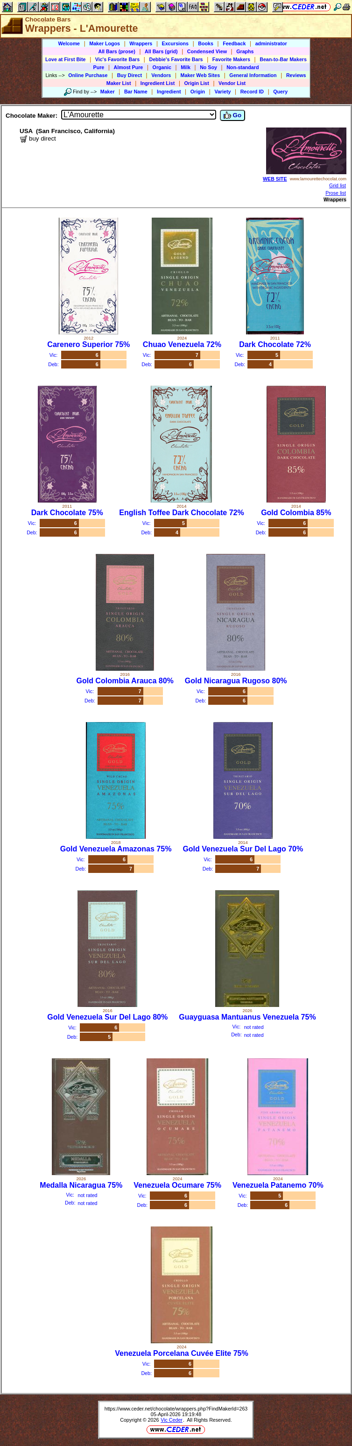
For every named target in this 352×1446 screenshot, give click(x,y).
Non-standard (242, 67)
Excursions (175, 43)
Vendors (161, 75)
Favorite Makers (231, 59)
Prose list (335, 193)
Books (205, 43)
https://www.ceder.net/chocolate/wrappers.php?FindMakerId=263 (176, 1408)
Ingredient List (158, 83)
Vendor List (232, 83)
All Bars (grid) (161, 51)
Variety (222, 91)
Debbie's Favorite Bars (176, 59)
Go (232, 115)
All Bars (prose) (116, 51)
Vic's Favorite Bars (117, 59)
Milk (185, 67)
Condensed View (207, 51)
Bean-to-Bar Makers (283, 59)
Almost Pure (128, 67)
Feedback (234, 43)
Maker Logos (104, 43)
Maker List (118, 83)
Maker (107, 91)
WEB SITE (275, 179)
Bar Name (136, 91)
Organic (162, 67)
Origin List (196, 83)
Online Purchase (87, 75)
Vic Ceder (172, 1420)
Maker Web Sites (200, 75)
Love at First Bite (65, 59)
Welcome (69, 43)
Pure (99, 67)
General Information (252, 75)
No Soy (208, 67)
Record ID (252, 91)
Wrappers (140, 43)
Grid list (337, 185)
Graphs (244, 51)
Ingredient (169, 91)
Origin (197, 91)
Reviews (296, 75)
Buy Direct (129, 75)
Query (280, 91)
